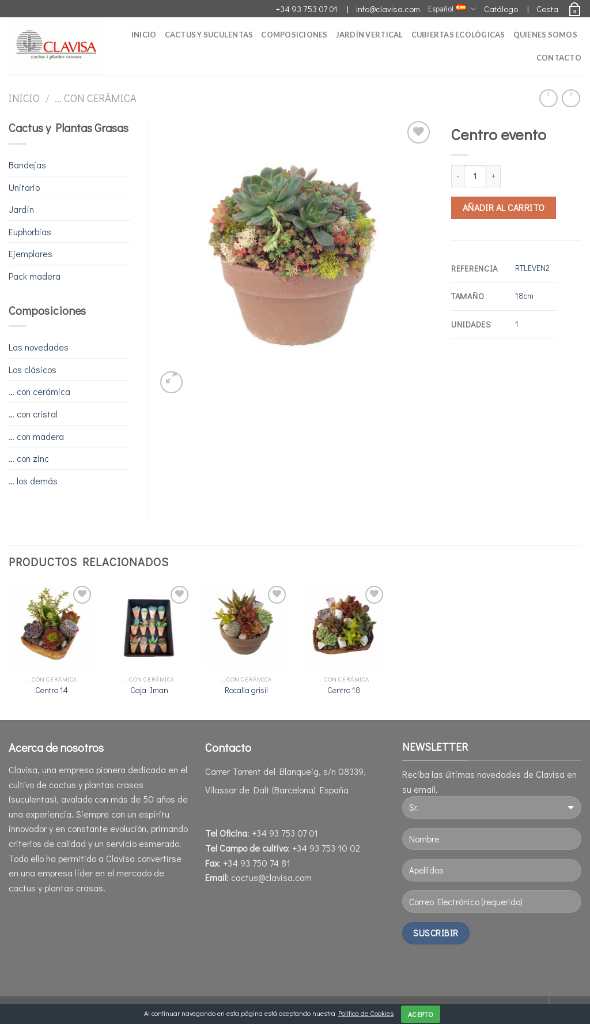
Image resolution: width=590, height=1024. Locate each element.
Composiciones (294, 34)
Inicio (144, 34)
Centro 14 (51, 690)
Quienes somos (545, 34)
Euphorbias (30, 231)
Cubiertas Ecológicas (458, 34)
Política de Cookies (366, 1013)
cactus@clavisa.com (270, 877)
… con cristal (33, 414)
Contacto (558, 57)
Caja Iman (149, 690)
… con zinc (29, 458)
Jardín (21, 209)
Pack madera (34, 276)
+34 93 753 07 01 (307, 8)
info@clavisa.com (388, 8)
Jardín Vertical (369, 34)
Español (452, 8)
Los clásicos (32, 369)
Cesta (547, 8)
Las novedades (39, 347)
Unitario (24, 187)
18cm (524, 295)
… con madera (36, 436)
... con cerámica (96, 98)
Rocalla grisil (246, 690)
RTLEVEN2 (532, 267)
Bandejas (27, 165)
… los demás (33, 481)
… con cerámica (39, 391)
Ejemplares (30, 253)
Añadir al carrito (504, 207)
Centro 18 (344, 690)
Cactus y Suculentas (209, 34)
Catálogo (501, 8)
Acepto (420, 1014)
